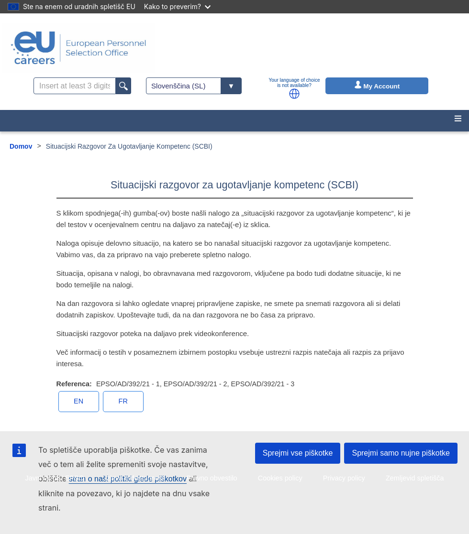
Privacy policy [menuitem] (344, 478)
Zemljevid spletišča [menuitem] (415, 478)
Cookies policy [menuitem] (280, 478)
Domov (21, 146)
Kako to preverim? (177, 6)
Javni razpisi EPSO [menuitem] (54, 478)
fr (123, 401)
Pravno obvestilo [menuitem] (211, 478)
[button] (294, 93)
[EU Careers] (78, 48)
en (78, 401)
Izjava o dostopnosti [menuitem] (135, 478)
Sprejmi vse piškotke (298, 453)
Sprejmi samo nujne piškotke (401, 453)
